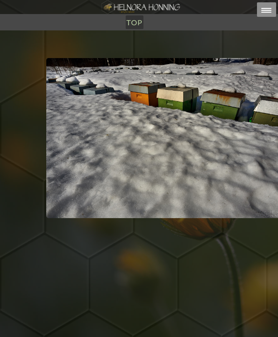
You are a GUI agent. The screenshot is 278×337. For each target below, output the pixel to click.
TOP (135, 22)
